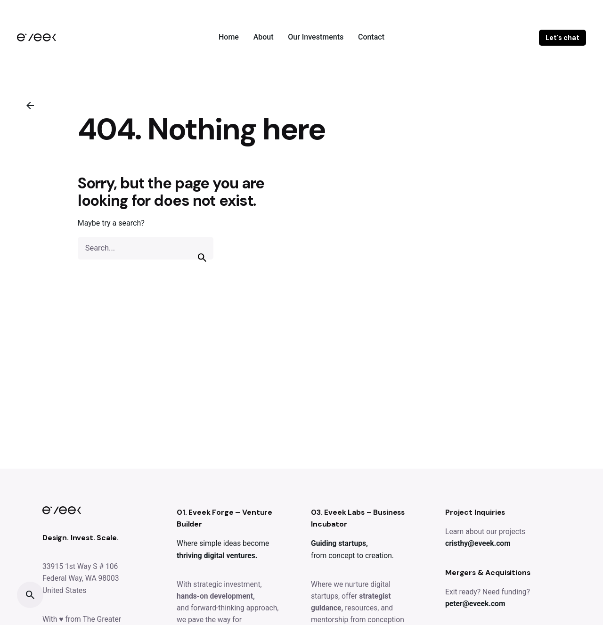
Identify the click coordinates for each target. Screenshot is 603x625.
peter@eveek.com (475, 603)
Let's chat (562, 37)
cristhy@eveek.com (478, 543)
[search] (202, 257)
